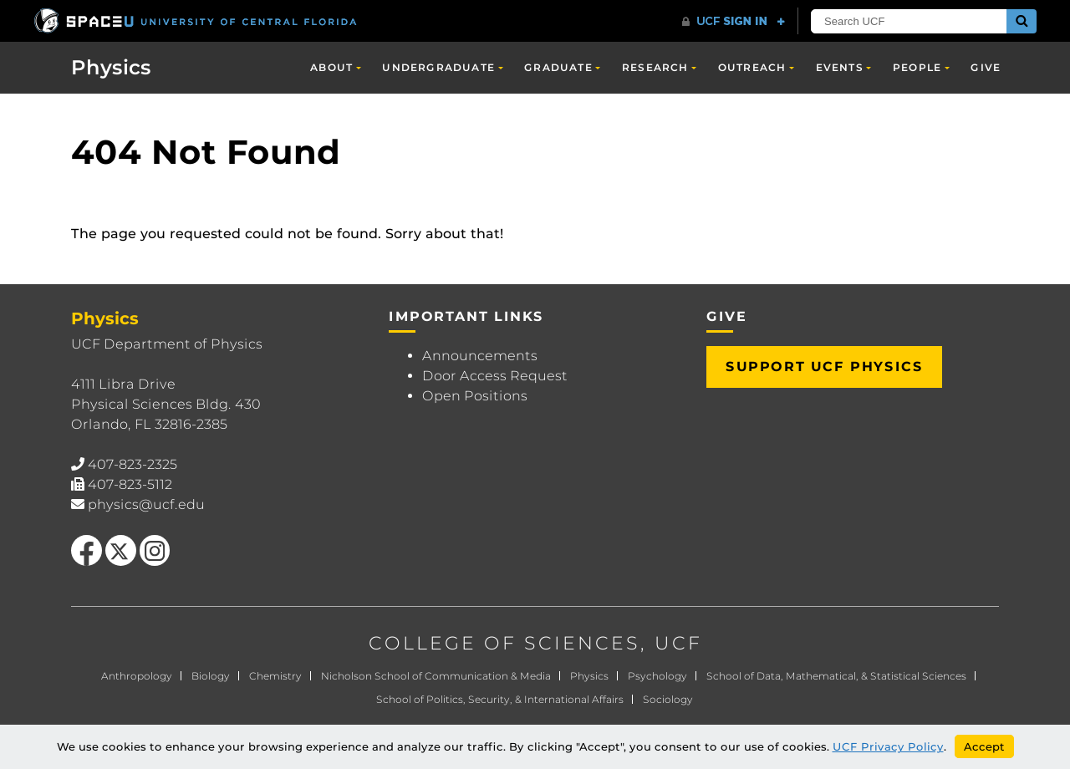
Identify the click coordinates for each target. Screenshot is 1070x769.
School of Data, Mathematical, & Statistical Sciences (836, 676)
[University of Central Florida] (196, 20)
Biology (210, 676)
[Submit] (1021, 21)
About (331, 67)
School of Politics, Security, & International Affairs (500, 699)
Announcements (480, 356)
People (917, 67)
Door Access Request (495, 376)
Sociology (668, 699)
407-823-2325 (132, 464)
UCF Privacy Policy (888, 746)
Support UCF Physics (824, 366)
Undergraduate (438, 67)
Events (840, 67)
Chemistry (275, 676)
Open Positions (474, 396)
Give (986, 67)
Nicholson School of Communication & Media (436, 676)
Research (655, 67)
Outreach (752, 67)
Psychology (657, 676)
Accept (984, 746)
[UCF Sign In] (733, 22)
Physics (111, 67)
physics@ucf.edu (146, 504)
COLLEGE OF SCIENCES (504, 643)
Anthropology (136, 676)
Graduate (558, 67)
